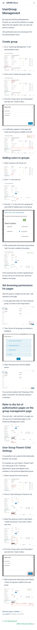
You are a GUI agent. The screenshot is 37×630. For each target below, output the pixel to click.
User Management (10, 621)
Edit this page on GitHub (10, 612)
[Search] (34, 2)
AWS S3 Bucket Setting (25, 624)
